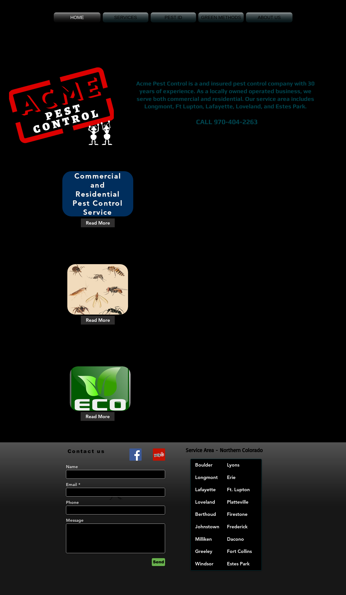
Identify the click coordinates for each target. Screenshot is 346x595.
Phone (72, 502)
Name (72, 467)
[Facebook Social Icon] (135, 454)
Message (75, 520)
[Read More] (98, 222)
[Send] (158, 562)
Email (71, 484)
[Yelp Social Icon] (159, 454)
